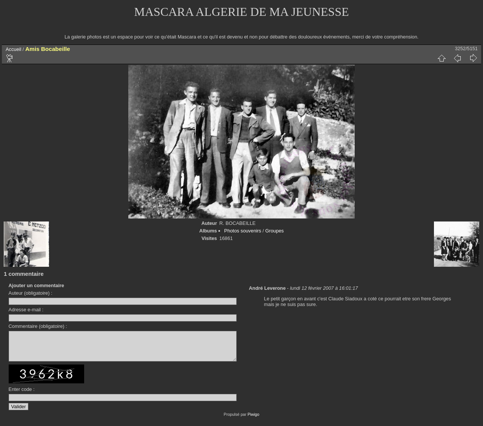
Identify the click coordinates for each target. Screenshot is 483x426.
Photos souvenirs (242, 231)
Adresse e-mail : (26, 309)
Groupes (274, 231)
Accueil (13, 49)
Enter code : (22, 395)
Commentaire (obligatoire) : (38, 326)
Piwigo (253, 420)
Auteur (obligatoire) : (30, 293)
